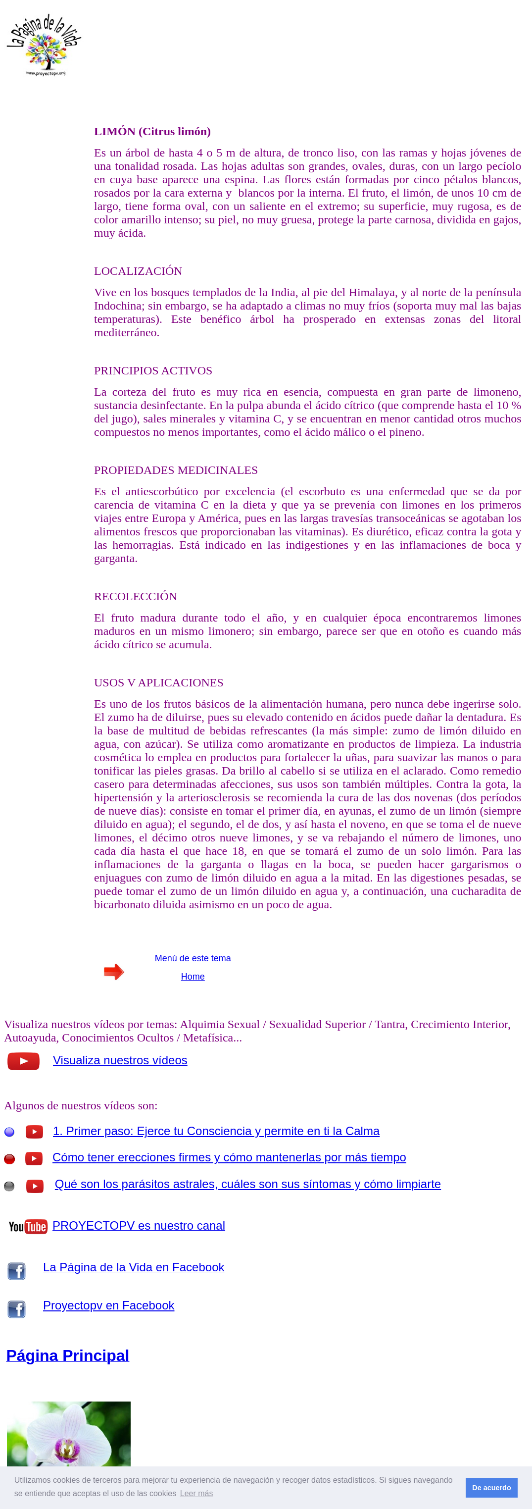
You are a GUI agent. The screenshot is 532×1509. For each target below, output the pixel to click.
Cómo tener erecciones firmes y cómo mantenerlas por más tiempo (229, 1157)
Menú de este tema (193, 958)
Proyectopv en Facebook (109, 1305)
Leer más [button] (196, 1493)
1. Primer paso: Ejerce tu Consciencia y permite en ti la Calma (216, 1131)
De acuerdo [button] (491, 1488)
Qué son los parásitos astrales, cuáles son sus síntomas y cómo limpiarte (248, 1184)
